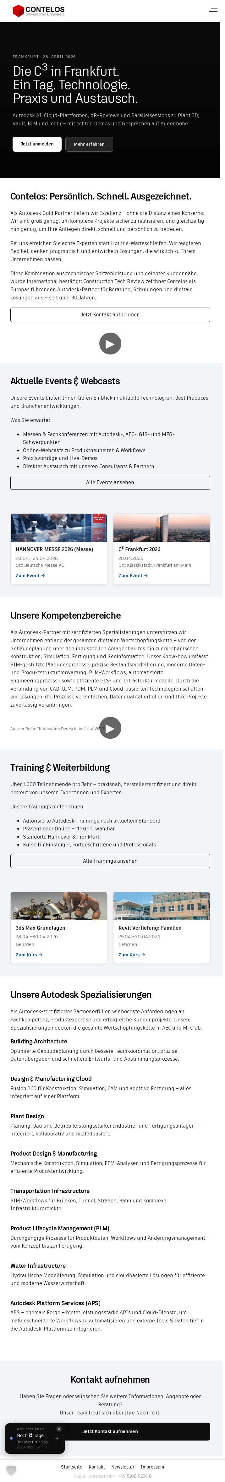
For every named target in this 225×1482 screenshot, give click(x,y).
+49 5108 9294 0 (135, 1476)
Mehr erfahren (89, 144)
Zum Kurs (59, 928)
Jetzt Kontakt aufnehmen (110, 314)
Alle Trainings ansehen (110, 861)
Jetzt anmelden (37, 144)
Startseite (71, 1467)
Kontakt (97, 1467)
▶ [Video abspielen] (110, 343)
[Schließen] (59, 1429)
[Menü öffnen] (213, 9)
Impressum (152, 1467)
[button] (11, 1470)
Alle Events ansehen (110, 482)
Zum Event (59, 549)
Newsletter (122, 1467)
